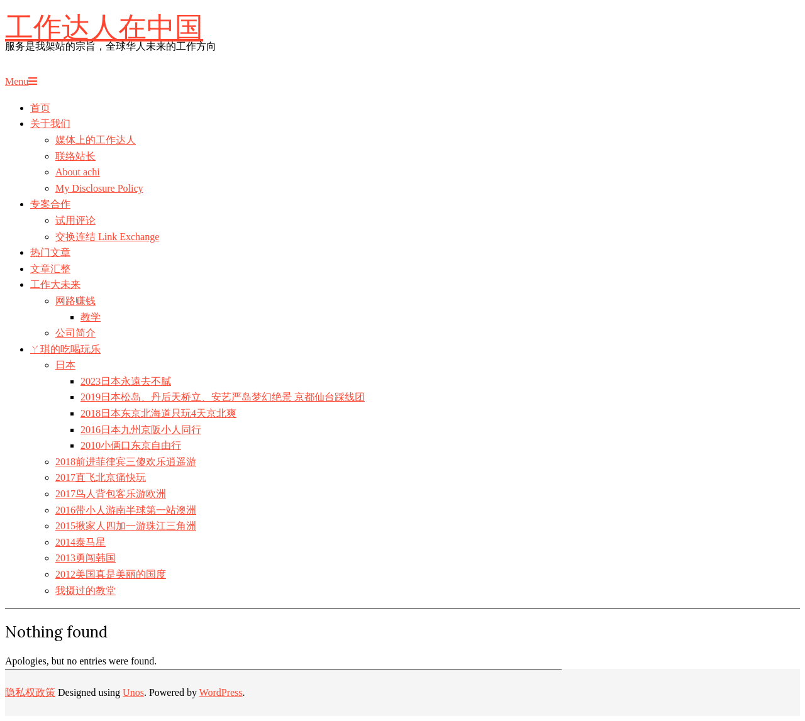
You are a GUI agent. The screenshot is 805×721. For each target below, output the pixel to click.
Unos (133, 692)
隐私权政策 (30, 692)
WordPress (221, 692)
